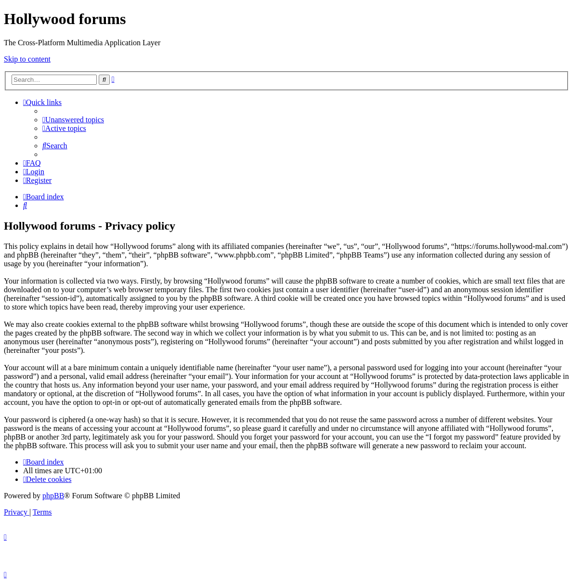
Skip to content (27, 59)
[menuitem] (73, 120)
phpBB (53, 496)
